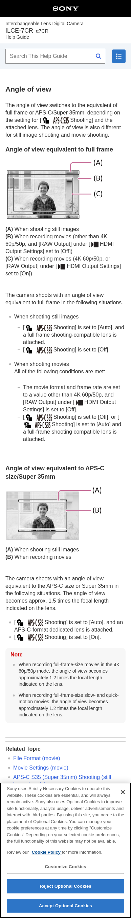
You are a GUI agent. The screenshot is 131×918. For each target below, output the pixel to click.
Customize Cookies (65, 872)
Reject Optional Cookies (65, 892)
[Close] (122, 798)
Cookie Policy (47, 858)
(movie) (40, 768)
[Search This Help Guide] (55, 56)
